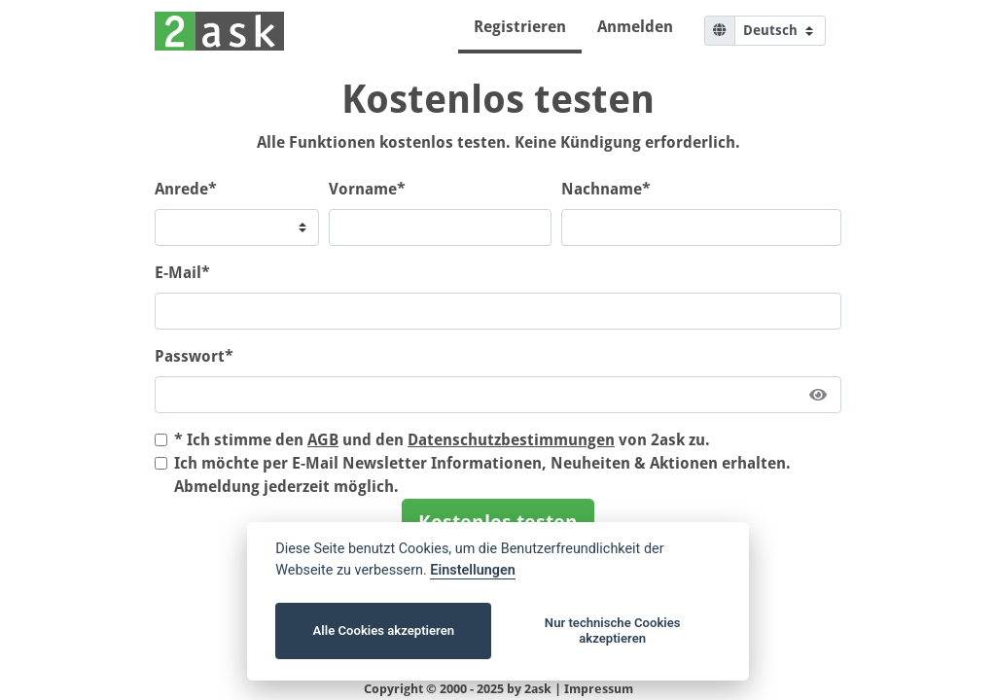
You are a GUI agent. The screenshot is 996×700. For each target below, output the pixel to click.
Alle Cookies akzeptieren (383, 630)
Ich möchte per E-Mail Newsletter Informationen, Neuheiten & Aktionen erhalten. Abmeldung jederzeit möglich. (482, 475)
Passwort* (194, 356)
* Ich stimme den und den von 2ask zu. (442, 440)
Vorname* (367, 189)
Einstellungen (472, 570)
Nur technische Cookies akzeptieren (613, 630)
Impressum (598, 689)
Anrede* (186, 189)
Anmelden (635, 27)
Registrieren (520, 27)
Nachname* (606, 189)
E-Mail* (182, 272)
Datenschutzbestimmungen (511, 440)
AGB (322, 440)
